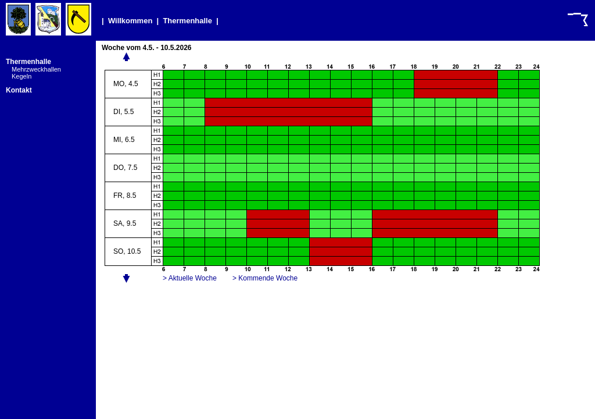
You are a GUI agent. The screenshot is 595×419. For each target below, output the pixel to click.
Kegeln (21, 76)
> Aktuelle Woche (190, 278)
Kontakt (19, 90)
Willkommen (130, 20)
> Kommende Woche (265, 278)
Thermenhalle (187, 20)
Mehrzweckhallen (36, 69)
